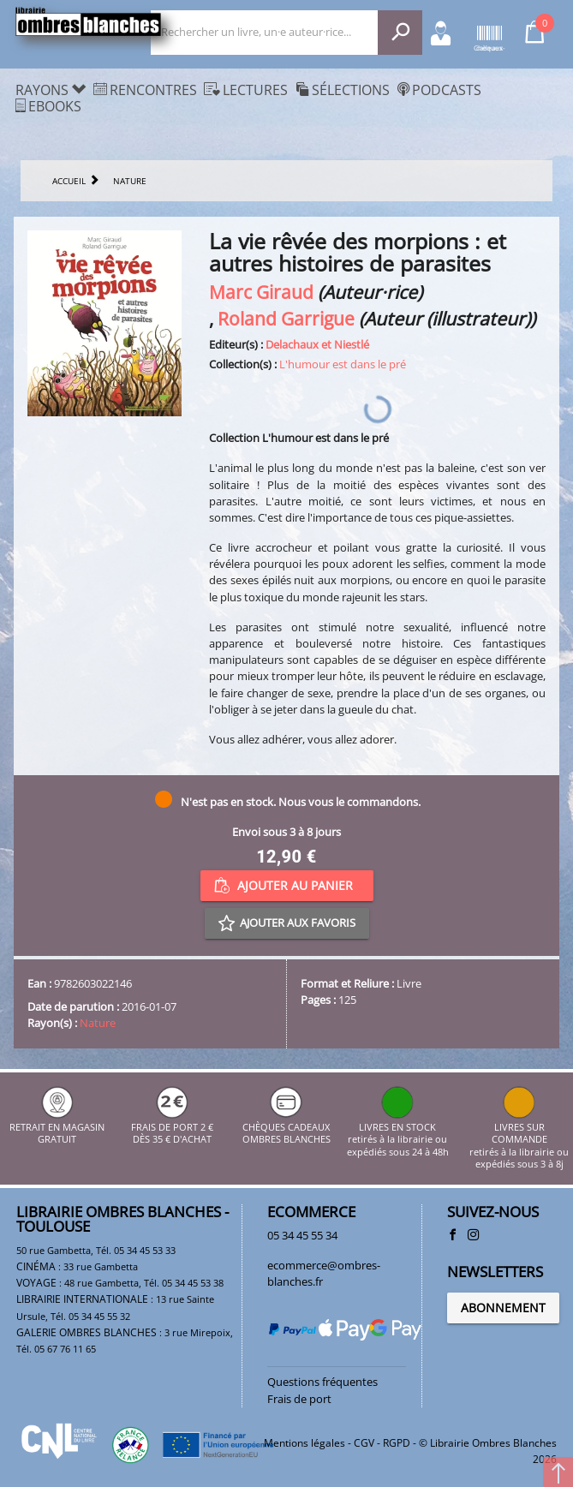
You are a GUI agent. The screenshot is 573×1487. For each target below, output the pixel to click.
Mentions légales (304, 1443)
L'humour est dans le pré (342, 364)
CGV (364, 1443)
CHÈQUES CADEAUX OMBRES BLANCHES (286, 1127)
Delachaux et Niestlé (317, 344)
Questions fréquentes (322, 1381)
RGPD (396, 1443)
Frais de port (299, 1398)
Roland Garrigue (286, 318)
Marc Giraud (261, 291)
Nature (98, 1022)
